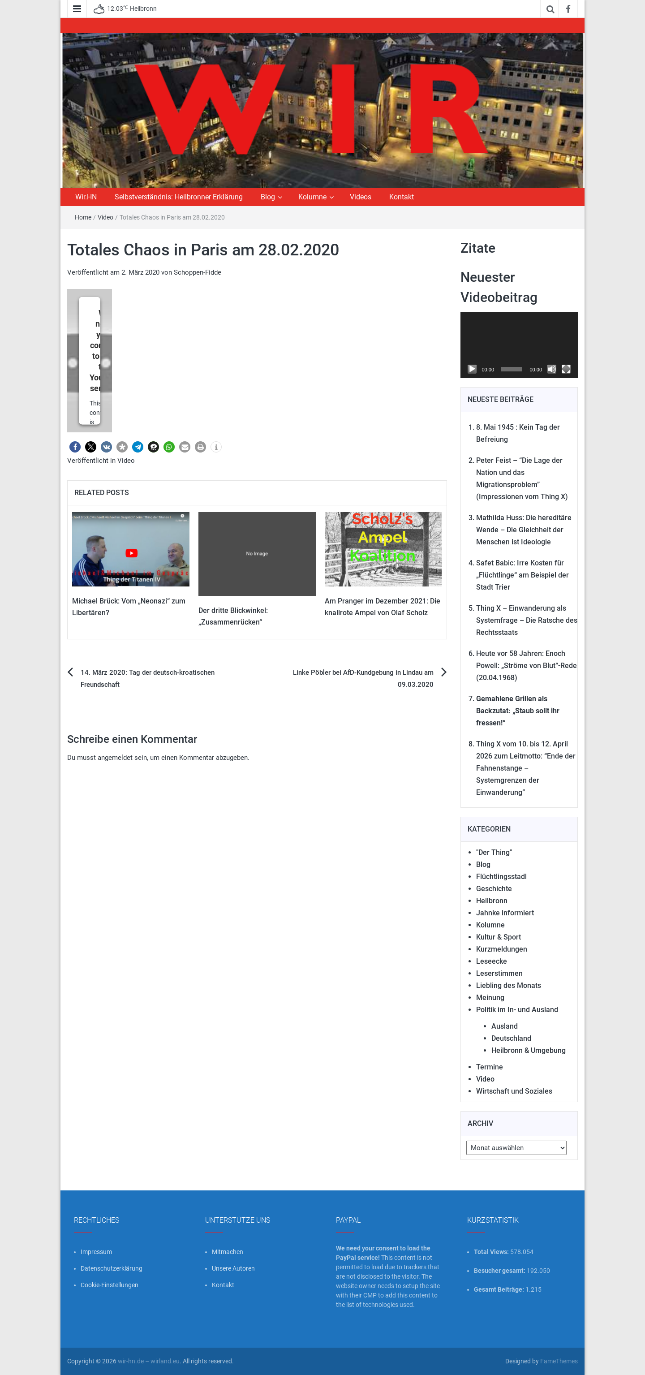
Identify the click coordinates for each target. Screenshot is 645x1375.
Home (83, 217)
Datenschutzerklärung (111, 1268)
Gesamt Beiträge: (499, 1289)
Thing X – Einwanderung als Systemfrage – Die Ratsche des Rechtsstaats (526, 620)
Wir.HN (86, 197)
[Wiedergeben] (472, 369)
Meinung (490, 997)
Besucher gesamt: (500, 1270)
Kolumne (312, 197)
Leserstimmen (499, 973)
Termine (489, 1067)
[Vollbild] (566, 369)
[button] (75, 447)
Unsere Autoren (233, 1268)
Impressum (96, 1251)
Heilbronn (491, 901)
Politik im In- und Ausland (517, 1009)
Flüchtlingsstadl (501, 876)
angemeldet (115, 758)
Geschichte (494, 888)
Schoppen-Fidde (197, 272)
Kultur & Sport (498, 937)
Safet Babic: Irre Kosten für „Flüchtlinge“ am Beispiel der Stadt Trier (522, 575)
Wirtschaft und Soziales (514, 1091)
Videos (360, 197)
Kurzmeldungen (501, 949)
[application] (519, 345)
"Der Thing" (494, 852)
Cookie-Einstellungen (109, 1285)
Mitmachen (227, 1251)
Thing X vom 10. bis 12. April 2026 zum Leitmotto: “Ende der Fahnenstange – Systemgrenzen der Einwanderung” (526, 768)
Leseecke (491, 961)
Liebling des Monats (508, 985)
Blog (268, 197)
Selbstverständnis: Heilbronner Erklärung (179, 197)
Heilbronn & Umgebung (528, 1050)
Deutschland (511, 1038)
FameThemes (559, 1361)
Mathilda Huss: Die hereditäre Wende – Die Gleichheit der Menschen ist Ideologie (524, 529)
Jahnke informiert (505, 913)
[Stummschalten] (551, 369)
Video (105, 217)
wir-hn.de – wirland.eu (149, 1361)
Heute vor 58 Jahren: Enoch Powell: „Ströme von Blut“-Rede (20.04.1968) (526, 665)
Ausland (504, 1026)
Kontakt (401, 197)
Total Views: (492, 1251)
